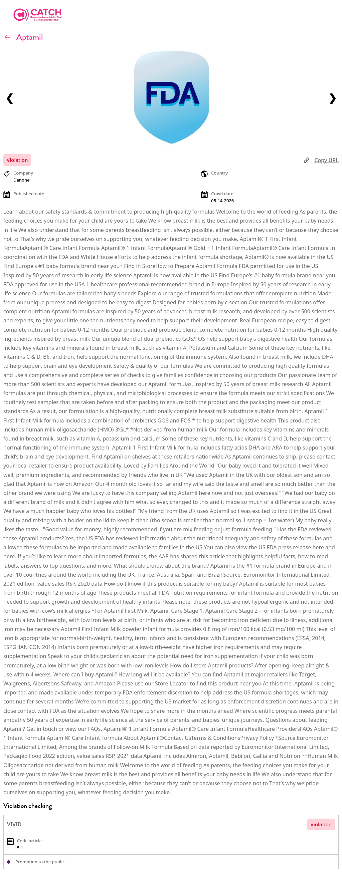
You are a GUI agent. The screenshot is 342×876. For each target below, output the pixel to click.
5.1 (20, 848)
